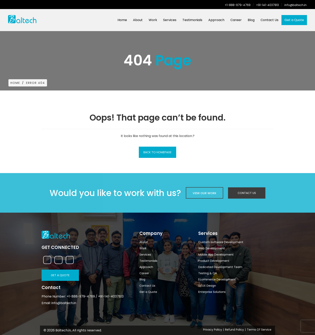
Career (236, 20)
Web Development (211, 248)
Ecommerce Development (217, 279)
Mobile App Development (216, 255)
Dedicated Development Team (220, 267)
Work (153, 20)
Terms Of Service (259, 330)
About (138, 20)
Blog (251, 20)
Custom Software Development (220, 242)
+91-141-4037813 (267, 5)
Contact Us (269, 20)
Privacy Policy (212, 330)
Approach (216, 20)
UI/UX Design (207, 286)
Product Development (213, 261)
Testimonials (192, 20)
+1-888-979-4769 (238, 5)
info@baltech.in (295, 5)
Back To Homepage (157, 152)
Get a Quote (294, 20)
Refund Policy (234, 330)
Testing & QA (207, 273)
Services (169, 20)
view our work (204, 193)
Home (122, 20)
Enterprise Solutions (212, 292)
